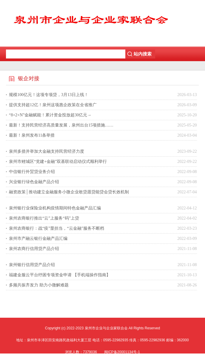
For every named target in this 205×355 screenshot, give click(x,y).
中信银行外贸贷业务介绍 (32, 171)
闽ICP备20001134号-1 (122, 352)
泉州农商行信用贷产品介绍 (34, 248)
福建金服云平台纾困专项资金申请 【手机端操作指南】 (59, 275)
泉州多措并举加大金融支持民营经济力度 (46, 151)
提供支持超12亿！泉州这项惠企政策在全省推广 (53, 105)
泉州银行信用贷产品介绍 (32, 265)
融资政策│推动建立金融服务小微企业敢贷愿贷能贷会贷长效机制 (69, 192)
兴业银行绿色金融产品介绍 (34, 182)
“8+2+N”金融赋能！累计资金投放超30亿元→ (50, 115)
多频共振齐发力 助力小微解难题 (39, 285)
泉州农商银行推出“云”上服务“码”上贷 (44, 218)
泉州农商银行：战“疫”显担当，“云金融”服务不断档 (56, 228)
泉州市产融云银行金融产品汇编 (38, 238)
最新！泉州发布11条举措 (32, 135)
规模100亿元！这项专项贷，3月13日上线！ (48, 94)
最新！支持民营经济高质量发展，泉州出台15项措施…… (61, 125)
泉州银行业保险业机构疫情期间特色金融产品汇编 (55, 208)
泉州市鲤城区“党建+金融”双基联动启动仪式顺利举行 (58, 161)
